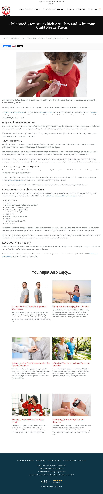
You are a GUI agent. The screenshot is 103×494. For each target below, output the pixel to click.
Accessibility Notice (69, 460)
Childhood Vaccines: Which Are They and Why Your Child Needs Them (47, 38)
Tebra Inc (30, 460)
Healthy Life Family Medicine (10, 38)
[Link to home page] (7, 10)
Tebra (60, 487)
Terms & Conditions (54, 460)
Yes (50, 4)
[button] (100, 9)
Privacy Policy (40, 460)
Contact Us (82, 460)
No (53, 4)
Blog (22, 38)
